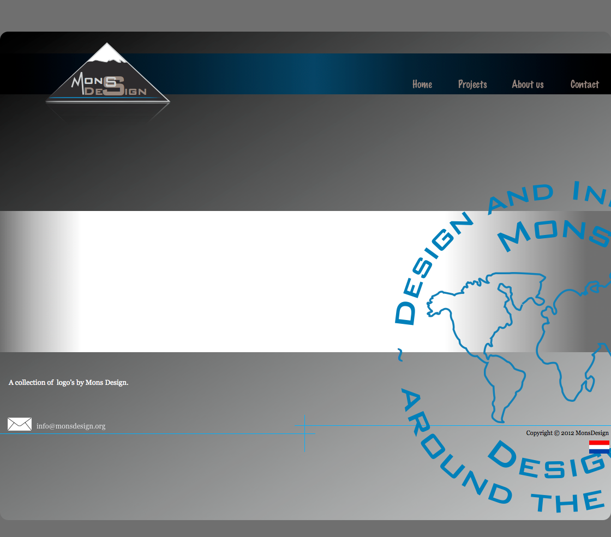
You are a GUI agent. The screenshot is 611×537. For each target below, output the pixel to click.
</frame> (249, 281)
